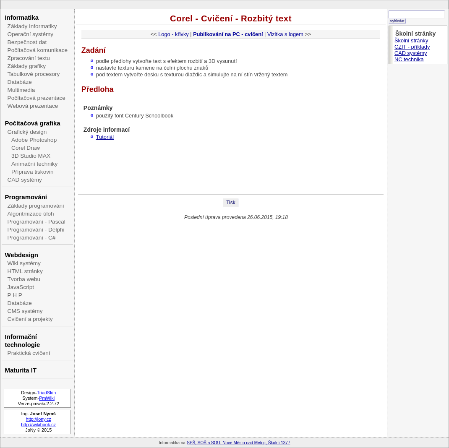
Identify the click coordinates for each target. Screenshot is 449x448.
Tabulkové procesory (34, 74)
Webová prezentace (33, 106)
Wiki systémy (24, 263)
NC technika (409, 59)
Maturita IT (21, 370)
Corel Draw (25, 148)
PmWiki (47, 398)
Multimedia (21, 90)
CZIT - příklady (412, 47)
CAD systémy (25, 180)
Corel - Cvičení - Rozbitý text (231, 18)
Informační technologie (22, 340)
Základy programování (36, 206)
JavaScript (21, 287)
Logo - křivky (173, 34)
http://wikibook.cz (38, 424)
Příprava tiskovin (32, 172)
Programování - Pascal (36, 222)
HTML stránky (25, 271)
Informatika (22, 17)
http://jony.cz (38, 419)
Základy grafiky (27, 66)
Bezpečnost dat (27, 42)
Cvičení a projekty (30, 319)
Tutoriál (105, 137)
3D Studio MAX (30, 156)
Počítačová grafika (32, 123)
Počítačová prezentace (36, 98)
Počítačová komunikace (38, 50)
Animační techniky (34, 164)
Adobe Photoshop (34, 140)
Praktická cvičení (29, 353)
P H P (15, 295)
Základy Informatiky (32, 26)
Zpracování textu (29, 58)
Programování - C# (32, 237)
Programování (26, 197)
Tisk (230, 203)
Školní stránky (411, 40)
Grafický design (27, 132)
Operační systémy (31, 34)
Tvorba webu (24, 279)
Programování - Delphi (36, 230)
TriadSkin (46, 392)
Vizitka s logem (285, 34)
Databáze (20, 82)
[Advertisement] (231, 167)
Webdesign (21, 254)
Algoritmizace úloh (31, 214)
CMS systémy (25, 311)
